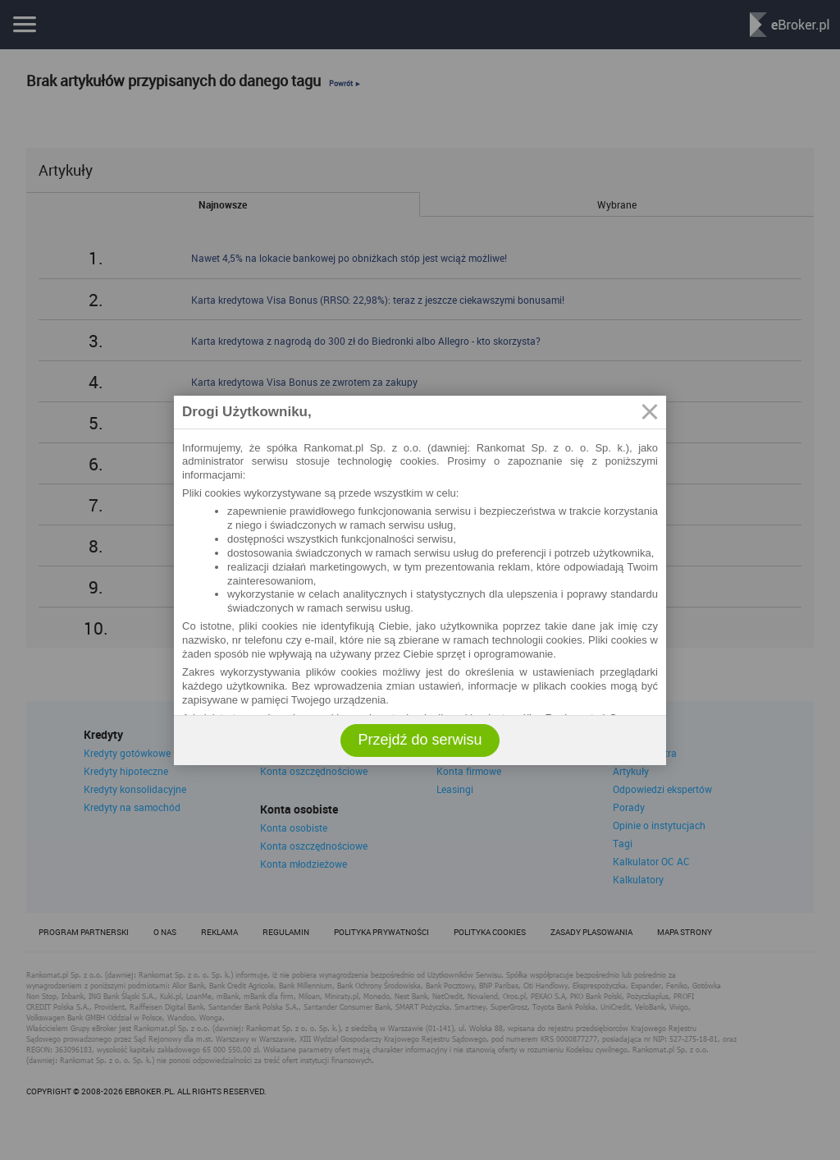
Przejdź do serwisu (420, 739)
